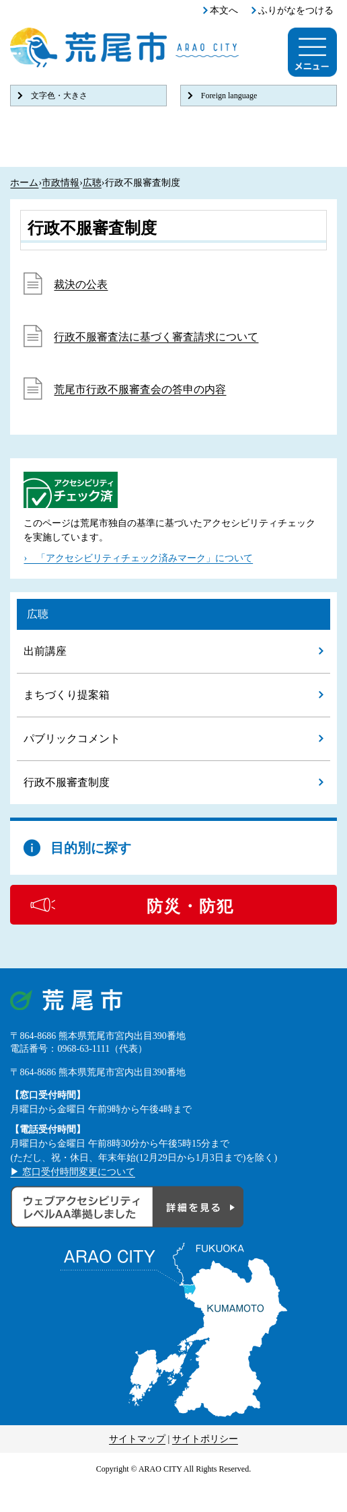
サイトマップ (137, 1439)
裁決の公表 (81, 284)
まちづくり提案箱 (67, 694)
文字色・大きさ (59, 95)
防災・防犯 (190, 906)
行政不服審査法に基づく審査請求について (156, 337)
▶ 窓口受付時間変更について (72, 1172)
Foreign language (229, 95)
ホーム (24, 183)
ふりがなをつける (296, 10)
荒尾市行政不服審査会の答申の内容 (140, 389)
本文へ (224, 10)
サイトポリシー (205, 1439)
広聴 (92, 183)
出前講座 (45, 651)
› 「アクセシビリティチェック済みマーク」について (138, 558)
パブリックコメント (72, 738)
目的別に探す (90, 847)
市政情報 (60, 183)
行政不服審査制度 (67, 782)
